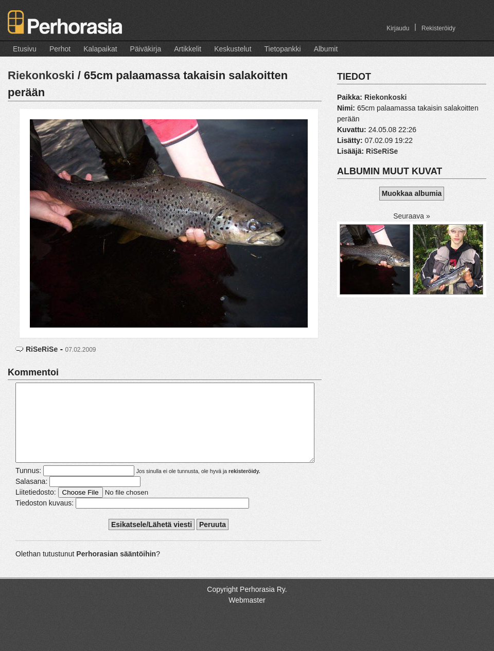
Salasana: (31, 497)
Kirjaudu (397, 28)
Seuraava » (411, 216)
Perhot (59, 49)
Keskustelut (232, 49)
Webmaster (246, 615)
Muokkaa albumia (412, 193)
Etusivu (25, 49)
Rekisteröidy (438, 28)
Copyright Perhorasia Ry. (247, 605)
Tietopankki (282, 49)
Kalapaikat (100, 49)
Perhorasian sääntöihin (116, 569)
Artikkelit (187, 49)
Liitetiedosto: (35, 507)
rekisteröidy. (244, 486)
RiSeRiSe (42, 349)
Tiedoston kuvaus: (44, 518)
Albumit (326, 49)
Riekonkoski (41, 75)
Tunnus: (28, 486)
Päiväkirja (146, 49)
